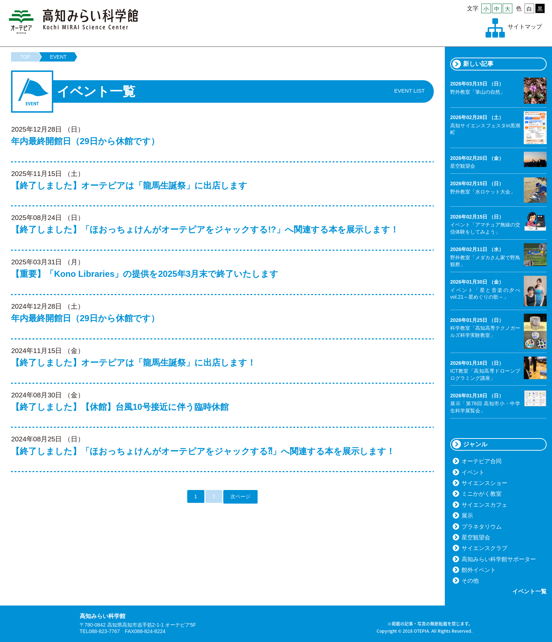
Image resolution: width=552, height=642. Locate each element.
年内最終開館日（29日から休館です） (85, 141)
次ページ (240, 496)
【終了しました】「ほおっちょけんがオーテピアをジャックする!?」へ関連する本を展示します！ (205, 229)
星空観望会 (476, 537)
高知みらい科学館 (73, 21)
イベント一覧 (529, 591)
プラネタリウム (482, 527)
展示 (467, 516)
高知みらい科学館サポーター (499, 559)
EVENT (58, 57)
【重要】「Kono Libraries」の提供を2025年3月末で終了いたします (144, 274)
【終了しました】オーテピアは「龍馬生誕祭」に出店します (129, 185)
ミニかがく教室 (482, 494)
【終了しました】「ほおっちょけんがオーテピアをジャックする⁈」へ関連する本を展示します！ (203, 451)
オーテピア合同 (482, 461)
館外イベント (479, 570)
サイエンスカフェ (484, 505)
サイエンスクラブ (484, 548)
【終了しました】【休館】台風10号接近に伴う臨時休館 (120, 407)
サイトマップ (525, 27)
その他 (470, 581)
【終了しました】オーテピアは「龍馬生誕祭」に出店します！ (133, 362)
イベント (473, 472)
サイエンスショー (484, 483)
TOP (25, 57)
